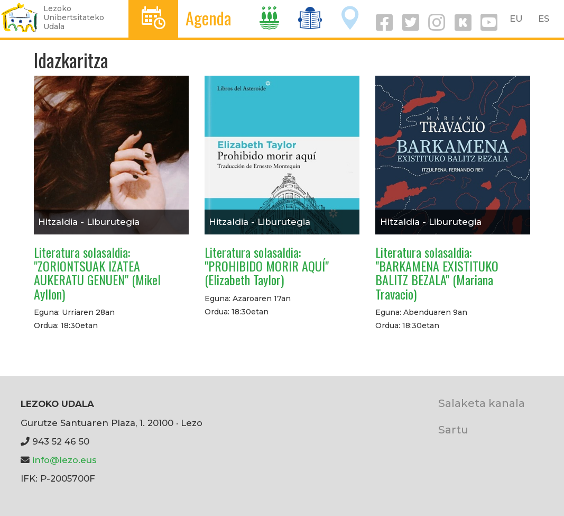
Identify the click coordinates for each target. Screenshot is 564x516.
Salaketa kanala (481, 403)
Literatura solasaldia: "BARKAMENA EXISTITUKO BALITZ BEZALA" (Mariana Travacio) (436, 272)
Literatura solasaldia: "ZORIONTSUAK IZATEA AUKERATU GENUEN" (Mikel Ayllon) (97, 272)
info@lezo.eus (64, 460)
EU (516, 18)
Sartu (453, 429)
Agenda (209, 17)
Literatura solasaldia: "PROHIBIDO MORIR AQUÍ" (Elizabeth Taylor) (267, 265)
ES (543, 18)
